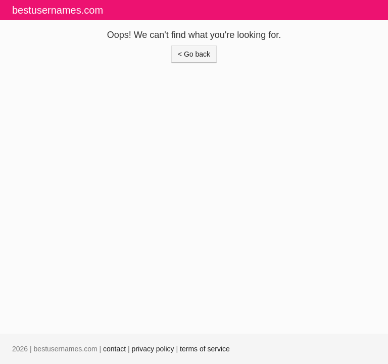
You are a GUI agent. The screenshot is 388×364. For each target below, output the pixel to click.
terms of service (205, 349)
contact (114, 349)
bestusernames (57, 10)
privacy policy (153, 349)
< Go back (194, 54)
